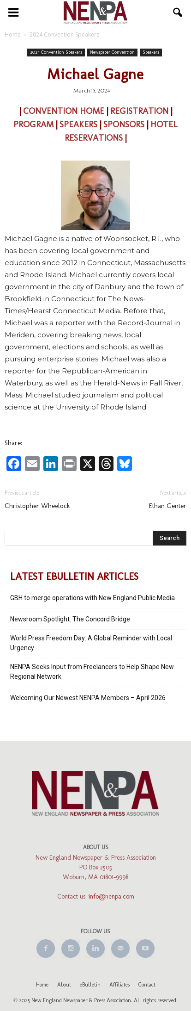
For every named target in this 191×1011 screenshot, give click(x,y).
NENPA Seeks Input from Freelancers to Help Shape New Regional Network (92, 671)
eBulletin (90, 984)
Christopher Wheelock (37, 506)
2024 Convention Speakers (56, 52)
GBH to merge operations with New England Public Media (92, 598)
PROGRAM (34, 124)
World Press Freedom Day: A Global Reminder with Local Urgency (91, 642)
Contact (146, 984)
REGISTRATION (140, 110)
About (64, 984)
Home (42, 984)
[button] (178, 12)
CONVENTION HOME (63, 110)
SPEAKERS (80, 124)
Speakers (151, 52)
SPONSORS (123, 124)
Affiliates (119, 984)
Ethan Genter (167, 506)
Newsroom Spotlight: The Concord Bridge (70, 619)
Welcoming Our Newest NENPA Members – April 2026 (88, 697)
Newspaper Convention (112, 52)
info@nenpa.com (111, 896)
